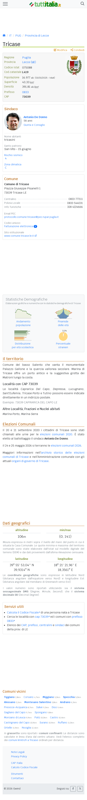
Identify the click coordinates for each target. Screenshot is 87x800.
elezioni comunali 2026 (66, 445)
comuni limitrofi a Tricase (23, 740)
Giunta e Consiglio (34, 124)
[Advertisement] (43, 661)
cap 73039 (42, 617)
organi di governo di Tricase (30, 461)
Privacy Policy (19, 756)
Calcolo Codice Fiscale (24, 767)
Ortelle (11, 727)
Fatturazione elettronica (20, 226)
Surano (47, 722)
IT (10, 35)
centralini (45, 625)
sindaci (59, 625)
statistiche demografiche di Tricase (63, 303)
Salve (42, 707)
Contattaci (17, 778)
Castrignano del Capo (20, 722)
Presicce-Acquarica (18, 707)
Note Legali (17, 752)
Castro (57, 717)
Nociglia (30, 727)
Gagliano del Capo (18, 712)
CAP (23, 625)
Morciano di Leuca (18, 717)
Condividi (77, 50)
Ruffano (66, 722)
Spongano (44, 712)
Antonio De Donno (35, 117)
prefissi (33, 625)
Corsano (32, 697)
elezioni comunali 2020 (56, 434)
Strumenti (17, 773)
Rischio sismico (13, 155)
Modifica (60, 50)
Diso (57, 707)
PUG (18, 35)
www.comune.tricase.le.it (19, 235)
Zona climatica (12, 164)
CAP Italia (16, 763)
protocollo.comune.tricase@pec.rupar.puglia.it (31, 217)
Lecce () (29, 62)
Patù (41, 717)
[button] (81, 4)
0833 (25, 92)
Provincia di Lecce (37, 35)
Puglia (26, 57)
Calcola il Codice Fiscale (23, 612)
